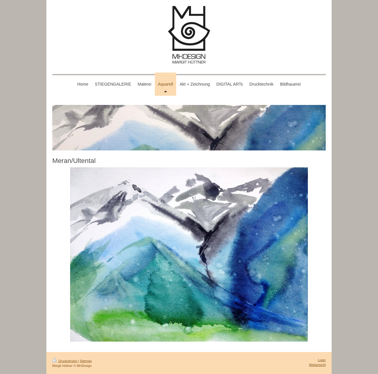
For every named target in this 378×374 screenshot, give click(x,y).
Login (322, 360)
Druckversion (65, 361)
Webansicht (317, 365)
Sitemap (86, 361)
